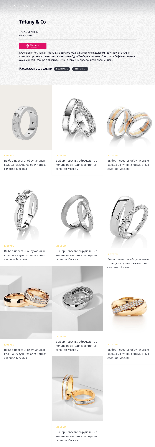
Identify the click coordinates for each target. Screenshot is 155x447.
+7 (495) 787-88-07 (28, 31)
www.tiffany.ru (26, 35)
